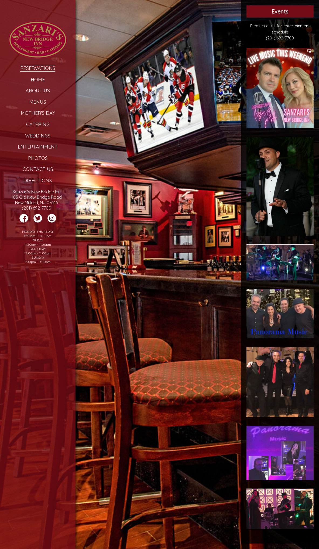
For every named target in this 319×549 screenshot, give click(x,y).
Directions (37, 180)
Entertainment (38, 147)
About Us (38, 90)
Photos (38, 158)
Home (38, 79)
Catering (38, 124)
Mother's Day (38, 113)
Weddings (37, 136)
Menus (37, 102)
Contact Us (38, 169)
